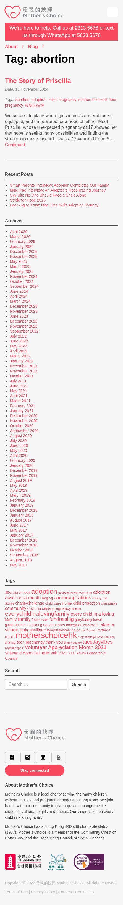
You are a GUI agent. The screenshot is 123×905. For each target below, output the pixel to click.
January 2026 (21, 246)
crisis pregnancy (62, 99)
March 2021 (20, 401)
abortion (22, 99)
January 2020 (21, 465)
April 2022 (18, 351)
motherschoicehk (93, 99)
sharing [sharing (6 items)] (10, 642)
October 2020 (21, 425)
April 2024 (18, 296)
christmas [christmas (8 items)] (109, 603)
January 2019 (21, 505)
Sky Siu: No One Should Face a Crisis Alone (48, 195)
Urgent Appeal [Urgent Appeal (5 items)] (14, 648)
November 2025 (24, 256)
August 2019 (21, 480)
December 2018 (24, 510)
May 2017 (18, 530)
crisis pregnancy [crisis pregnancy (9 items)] (56, 608)
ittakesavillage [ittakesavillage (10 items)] (32, 629)
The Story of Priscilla (38, 80)
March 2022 (20, 356)
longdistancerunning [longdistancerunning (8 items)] (64, 630)
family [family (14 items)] (24, 619)
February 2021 (22, 406)
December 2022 (24, 321)
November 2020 (24, 421)
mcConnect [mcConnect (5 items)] (89, 630)
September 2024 (24, 286)
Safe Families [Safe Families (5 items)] (106, 637)
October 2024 (21, 281)
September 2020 (24, 430)
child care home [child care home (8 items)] (58, 603)
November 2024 (24, 276)
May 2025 (18, 261)
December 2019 (24, 470)
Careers (65, 892)
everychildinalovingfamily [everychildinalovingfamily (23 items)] (37, 613)
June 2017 (19, 525)
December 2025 (24, 251)
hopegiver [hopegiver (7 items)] (74, 625)
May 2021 (18, 391)
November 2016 (24, 545)
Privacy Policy (43, 892)
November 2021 (24, 371)
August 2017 (21, 520)
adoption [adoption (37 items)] (44, 591)
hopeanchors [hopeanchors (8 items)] (54, 625)
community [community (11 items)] (15, 608)
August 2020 (21, 435)
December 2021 (24, 366)
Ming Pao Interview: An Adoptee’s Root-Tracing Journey (58, 190)
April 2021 (18, 396)
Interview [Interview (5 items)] (89, 625)
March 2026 (20, 236)
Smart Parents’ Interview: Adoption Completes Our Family (59, 185)
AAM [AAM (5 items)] (27, 592)
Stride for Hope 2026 (28, 200)
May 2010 (18, 565)
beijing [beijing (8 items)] (47, 598)
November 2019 (24, 475)
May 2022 (18, 346)
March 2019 (20, 495)
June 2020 (19, 445)
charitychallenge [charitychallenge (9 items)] (29, 603)
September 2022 (24, 331)
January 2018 (21, 515)
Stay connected (34, 770)
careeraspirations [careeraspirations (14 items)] (72, 597)
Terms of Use (16, 892)
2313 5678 (86, 28)
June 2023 (19, 316)
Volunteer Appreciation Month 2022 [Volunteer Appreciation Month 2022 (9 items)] (36, 653)
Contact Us (84, 892)
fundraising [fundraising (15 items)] (61, 619)
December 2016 (24, 540)
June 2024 (19, 291)
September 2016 (24, 555)
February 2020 (22, 460)
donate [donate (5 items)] (76, 608)
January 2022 (21, 361)
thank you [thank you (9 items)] (54, 642)
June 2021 (19, 386)
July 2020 (18, 440)
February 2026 (22, 241)
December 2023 (24, 306)
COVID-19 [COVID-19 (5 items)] (34, 608)
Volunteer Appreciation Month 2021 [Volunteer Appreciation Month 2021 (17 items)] (65, 647)
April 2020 (18, 455)
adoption (39, 99)
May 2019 (18, 485)
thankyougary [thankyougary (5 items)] (73, 642)
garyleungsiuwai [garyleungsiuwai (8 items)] (88, 620)
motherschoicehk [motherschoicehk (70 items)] (46, 635)
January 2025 (21, 271)
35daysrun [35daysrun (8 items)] (14, 592)
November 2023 (24, 311)
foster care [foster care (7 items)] (40, 620)
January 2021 (21, 411)
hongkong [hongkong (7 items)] (34, 625)
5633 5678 (89, 35)
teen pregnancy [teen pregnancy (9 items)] (31, 642)
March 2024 (20, 301)
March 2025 (20, 266)
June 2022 (19, 341)
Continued (15, 144)
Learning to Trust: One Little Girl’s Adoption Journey (54, 205)
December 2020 (24, 416)
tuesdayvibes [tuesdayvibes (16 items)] (97, 642)
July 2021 (18, 381)
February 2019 (22, 500)
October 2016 (21, 550)
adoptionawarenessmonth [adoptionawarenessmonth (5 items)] (75, 592)
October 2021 (21, 376)
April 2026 (18, 231)
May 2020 (18, 450)
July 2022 (18, 336)
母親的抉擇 (34, 105)
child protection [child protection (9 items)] (86, 603)
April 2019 (18, 490)
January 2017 (21, 535)
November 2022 (24, 326)
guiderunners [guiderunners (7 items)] (15, 625)
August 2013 (21, 560)
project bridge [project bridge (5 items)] (87, 637)
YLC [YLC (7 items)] (72, 653)
